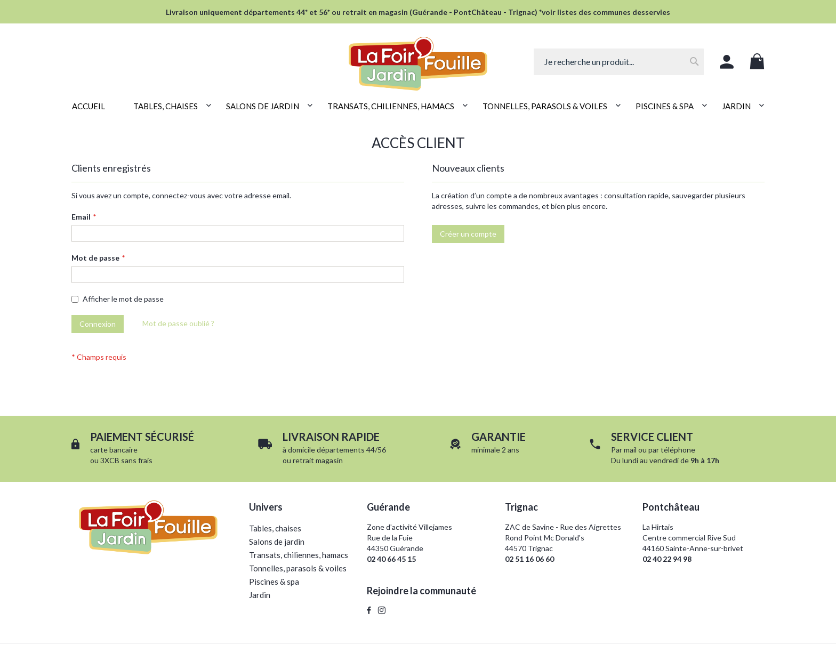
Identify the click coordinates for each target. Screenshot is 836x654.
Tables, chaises (275, 528)
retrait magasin (318, 460)
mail (630, 449)
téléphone (678, 449)
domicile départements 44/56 (337, 449)
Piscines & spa (274, 581)
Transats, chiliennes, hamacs (298, 555)
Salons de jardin (276, 541)
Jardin (259, 595)
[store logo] (417, 57)
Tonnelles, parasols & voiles (298, 568)
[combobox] (619, 62)
